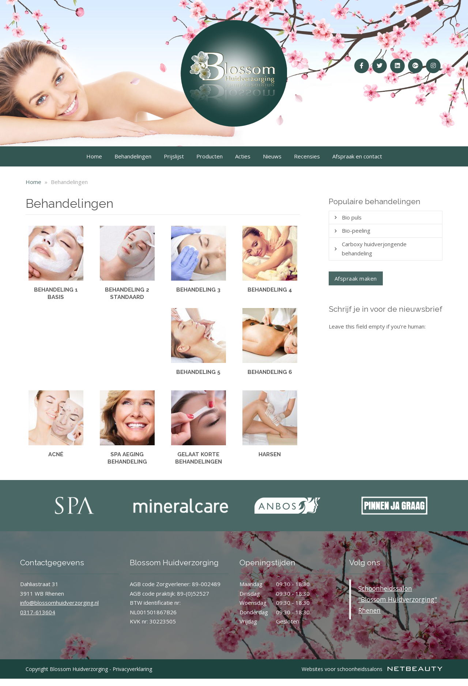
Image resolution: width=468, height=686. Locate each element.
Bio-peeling (356, 230)
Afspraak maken (356, 278)
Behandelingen (132, 156)
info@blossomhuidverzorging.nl (59, 602)
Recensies (307, 156)
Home (94, 156)
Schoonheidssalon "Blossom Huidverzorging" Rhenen (397, 599)
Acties (242, 156)
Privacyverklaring (132, 669)
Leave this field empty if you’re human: (377, 326)
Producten (209, 156)
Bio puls (352, 217)
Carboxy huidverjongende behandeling (374, 248)
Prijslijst (174, 156)
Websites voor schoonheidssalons (372, 669)
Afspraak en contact (357, 156)
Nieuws (272, 156)
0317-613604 (37, 612)
